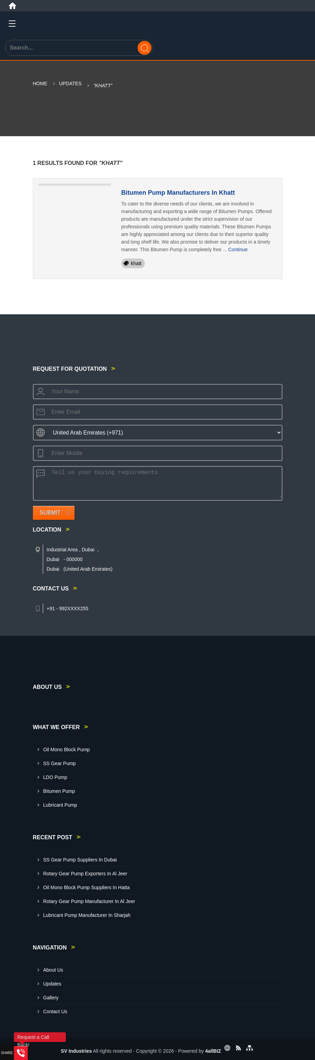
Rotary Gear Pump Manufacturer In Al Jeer (89, 901)
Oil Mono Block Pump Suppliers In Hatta (86, 887)
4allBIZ (213, 1051)
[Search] (144, 48)
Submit (50, 513)
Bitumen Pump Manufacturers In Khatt (178, 192)
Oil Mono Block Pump (66, 749)
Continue (237, 249)
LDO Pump (55, 777)
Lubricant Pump (60, 805)
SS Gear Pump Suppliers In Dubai (80, 859)
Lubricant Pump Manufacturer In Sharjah (87, 915)
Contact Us (55, 1011)
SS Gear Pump (59, 763)
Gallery (51, 997)
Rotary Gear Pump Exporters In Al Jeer (85, 873)
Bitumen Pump (59, 791)
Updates (70, 83)
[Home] (12, 5)
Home (40, 83)
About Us (53, 970)
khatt (136, 263)
